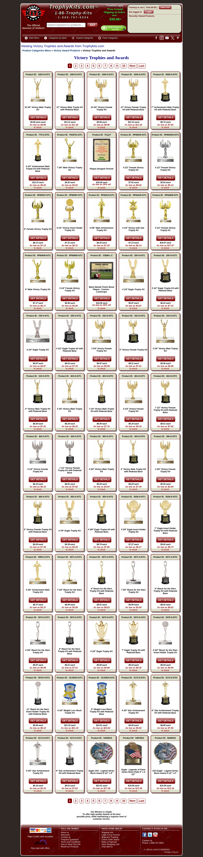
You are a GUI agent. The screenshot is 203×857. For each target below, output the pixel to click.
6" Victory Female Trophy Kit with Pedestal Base (38, 530)
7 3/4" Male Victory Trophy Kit (69, 168)
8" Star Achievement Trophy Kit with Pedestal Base (165, 711)
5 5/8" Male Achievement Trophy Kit (101, 229)
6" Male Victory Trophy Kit (37, 289)
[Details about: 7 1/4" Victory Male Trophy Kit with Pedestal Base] (102, 419)
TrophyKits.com (72, 7)
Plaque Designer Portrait (101, 169)
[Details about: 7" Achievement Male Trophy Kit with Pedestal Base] (165, 117)
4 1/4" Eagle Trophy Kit (133, 289)
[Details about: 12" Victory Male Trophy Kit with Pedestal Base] (70, 117)
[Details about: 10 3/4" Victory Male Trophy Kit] (38, 117)
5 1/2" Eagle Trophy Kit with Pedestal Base (165, 289)
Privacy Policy (172, 852)
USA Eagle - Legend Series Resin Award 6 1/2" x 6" (165, 772)
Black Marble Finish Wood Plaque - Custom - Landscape (101, 289)
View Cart (165, 7)
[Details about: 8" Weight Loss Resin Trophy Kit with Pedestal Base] (102, 720)
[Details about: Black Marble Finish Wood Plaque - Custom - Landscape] (102, 298)
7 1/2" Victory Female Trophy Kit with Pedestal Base (165, 410)
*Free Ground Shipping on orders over (114, 12)
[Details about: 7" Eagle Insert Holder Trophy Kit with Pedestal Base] (165, 539)
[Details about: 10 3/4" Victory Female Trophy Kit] (102, 117)
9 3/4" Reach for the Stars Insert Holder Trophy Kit (165, 651)
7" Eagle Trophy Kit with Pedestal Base (133, 651)
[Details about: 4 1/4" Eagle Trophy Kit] (133, 298)
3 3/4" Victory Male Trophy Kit (165, 349)
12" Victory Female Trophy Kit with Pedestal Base (133, 108)
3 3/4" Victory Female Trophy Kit (101, 349)
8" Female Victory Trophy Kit (38, 229)
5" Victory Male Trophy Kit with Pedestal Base (37, 410)
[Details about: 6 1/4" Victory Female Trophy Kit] (133, 419)
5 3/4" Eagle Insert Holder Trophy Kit (133, 530)
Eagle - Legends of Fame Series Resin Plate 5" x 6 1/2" (133, 772)
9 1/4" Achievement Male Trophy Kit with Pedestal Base (37, 168)
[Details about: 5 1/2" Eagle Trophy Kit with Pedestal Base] (165, 298)
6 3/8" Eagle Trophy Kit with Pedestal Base (101, 530)
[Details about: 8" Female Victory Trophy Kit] (38, 238)
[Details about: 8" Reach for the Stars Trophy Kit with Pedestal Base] (70, 660)
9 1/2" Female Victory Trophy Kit (165, 229)
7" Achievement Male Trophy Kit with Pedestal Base (165, 108)
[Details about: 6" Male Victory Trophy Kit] (38, 298)
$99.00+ (115, 19)
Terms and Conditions (70, 842)
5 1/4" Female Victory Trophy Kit (69, 289)
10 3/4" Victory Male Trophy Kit (37, 108)
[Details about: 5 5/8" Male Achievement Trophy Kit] (102, 238)
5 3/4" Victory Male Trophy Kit (69, 410)
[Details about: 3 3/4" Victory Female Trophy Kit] (102, 358)
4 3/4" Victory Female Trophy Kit (165, 470)
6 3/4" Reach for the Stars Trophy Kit (38, 651)
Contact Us (147, 840)
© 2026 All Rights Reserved (157, 850)
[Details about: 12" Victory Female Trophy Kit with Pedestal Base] (133, 117)
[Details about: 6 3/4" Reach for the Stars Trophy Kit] (38, 660)
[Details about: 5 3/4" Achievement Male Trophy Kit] (38, 600)
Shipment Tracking (110, 837)
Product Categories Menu (36, 50)
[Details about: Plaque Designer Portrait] (102, 177)
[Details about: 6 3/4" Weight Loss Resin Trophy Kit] (70, 720)
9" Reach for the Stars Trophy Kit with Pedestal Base (101, 591)
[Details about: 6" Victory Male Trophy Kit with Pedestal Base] (133, 479)
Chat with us (107, 847)
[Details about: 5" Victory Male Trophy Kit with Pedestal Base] (38, 419)
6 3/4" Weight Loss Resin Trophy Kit (70, 711)
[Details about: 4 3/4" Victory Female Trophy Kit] (165, 479)
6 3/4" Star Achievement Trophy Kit (133, 711)
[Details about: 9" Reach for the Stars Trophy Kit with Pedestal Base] (102, 600)
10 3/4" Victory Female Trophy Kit (101, 108)
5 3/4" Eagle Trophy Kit (102, 651)
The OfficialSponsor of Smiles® (33, 26)
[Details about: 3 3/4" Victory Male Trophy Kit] (165, 358)
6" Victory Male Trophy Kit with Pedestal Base (133, 470)
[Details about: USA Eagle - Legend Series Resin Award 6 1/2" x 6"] (165, 781)
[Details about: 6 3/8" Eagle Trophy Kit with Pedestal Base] (102, 539)
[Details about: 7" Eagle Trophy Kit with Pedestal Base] (133, 660)
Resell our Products (70, 847)
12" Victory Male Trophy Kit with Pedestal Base (69, 108)
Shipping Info (107, 832)
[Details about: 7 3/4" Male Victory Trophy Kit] (70, 177)
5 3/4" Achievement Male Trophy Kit (37, 591)
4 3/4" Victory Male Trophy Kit (101, 470)
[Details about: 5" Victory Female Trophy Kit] (133, 358)
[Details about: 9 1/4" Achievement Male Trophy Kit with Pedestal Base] (38, 177)
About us (65, 832)
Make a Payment (109, 842)
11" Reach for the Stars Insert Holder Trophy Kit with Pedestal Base (37, 711)
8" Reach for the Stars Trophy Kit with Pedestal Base (69, 651)
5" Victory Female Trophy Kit (133, 350)
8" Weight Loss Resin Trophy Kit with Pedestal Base (101, 711)
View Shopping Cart (110, 844)
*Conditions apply (114, 5)
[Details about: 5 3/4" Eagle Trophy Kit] (102, 660)
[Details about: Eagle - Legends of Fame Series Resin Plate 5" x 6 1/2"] (133, 781)
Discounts (65, 835)
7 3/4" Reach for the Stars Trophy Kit (69, 591)
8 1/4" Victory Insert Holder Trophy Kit (70, 229)
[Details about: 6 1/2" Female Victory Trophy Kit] (133, 177)
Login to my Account (111, 835)
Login (148, 11)
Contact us (65, 837)
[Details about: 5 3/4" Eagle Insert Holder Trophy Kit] (133, 539)
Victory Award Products (67, 50)
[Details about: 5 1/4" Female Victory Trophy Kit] (70, 298)
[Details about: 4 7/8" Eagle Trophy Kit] (70, 539)
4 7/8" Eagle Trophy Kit (70, 531)
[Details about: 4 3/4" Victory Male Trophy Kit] (102, 479)
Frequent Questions (70, 839)
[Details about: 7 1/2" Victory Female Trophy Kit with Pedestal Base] (165, 419)
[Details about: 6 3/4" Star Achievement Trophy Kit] (133, 720)
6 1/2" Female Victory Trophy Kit (133, 168)
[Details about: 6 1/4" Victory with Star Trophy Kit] (133, 238)
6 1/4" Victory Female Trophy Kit (133, 410)
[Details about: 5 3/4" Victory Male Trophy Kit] (70, 419)
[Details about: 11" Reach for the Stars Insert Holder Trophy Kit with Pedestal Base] (38, 720)
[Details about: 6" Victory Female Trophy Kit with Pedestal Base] (38, 539)
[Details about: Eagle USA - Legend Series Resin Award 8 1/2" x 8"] (102, 781)
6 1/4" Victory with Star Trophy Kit (133, 229)
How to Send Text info (71, 844)
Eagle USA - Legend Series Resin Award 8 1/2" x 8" (102, 772)
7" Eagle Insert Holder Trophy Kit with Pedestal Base (165, 530)
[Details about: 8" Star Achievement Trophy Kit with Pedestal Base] (165, 720)
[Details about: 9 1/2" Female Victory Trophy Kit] (165, 238)
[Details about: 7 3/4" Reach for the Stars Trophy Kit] (70, 600)
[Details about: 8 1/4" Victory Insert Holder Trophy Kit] (70, 238)
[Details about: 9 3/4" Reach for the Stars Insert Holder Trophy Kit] (165, 660)
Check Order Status (110, 839)
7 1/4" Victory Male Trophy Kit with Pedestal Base (101, 410)
